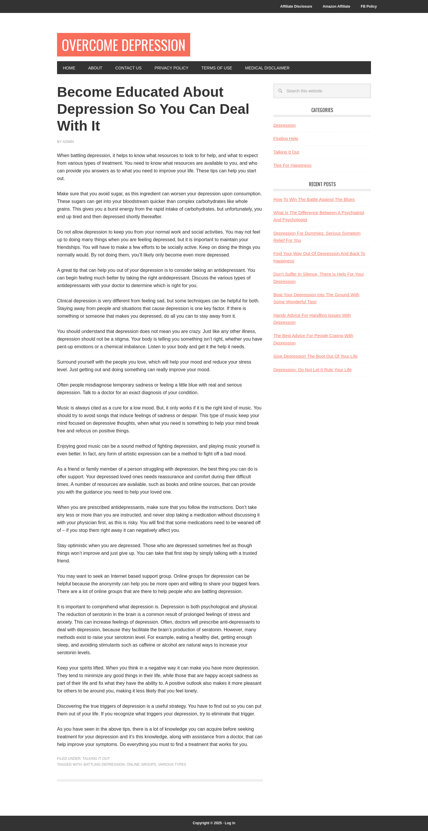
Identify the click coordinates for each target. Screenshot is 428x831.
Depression (284, 125)
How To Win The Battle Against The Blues (314, 199)
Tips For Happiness (292, 165)
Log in (230, 823)
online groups (141, 764)
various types (172, 764)
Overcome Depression (123, 44)
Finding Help (285, 138)
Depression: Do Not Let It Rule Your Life (312, 369)
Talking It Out (96, 759)
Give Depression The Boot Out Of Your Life (315, 356)
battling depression (104, 764)
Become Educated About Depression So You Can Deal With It (153, 109)
